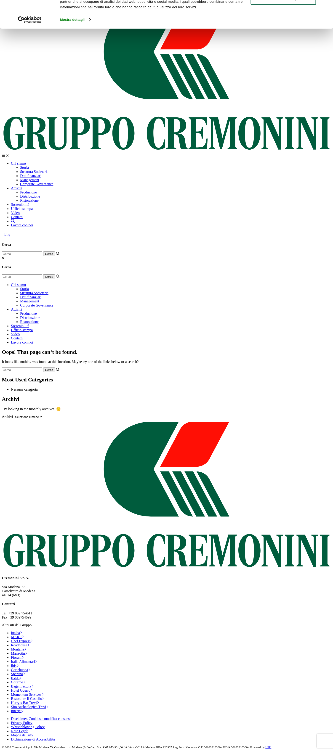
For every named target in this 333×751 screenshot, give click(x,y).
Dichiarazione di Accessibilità (33, 739)
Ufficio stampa (22, 209)
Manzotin (19, 653)
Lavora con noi (22, 225)
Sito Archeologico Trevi (29, 707)
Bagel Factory (22, 686)
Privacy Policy (21, 723)
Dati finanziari (30, 176)
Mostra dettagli (72, 46)
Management (29, 180)
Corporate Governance (36, 184)
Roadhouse (20, 645)
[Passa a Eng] (7, 234)
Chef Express (22, 641)
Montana (18, 649)
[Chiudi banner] (326, 7)
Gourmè (18, 682)
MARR (17, 637)
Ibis (15, 666)
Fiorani (17, 657)
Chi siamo (18, 163)
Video (15, 213)
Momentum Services (27, 694)
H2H (268, 747)
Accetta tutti (283, 11)
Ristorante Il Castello (27, 699)
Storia (24, 167)
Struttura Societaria (34, 172)
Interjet (17, 711)
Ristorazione (29, 200)
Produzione (28, 192)
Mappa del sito (22, 735)
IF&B (16, 678)
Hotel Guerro (22, 690)
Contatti (17, 217)
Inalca (16, 633)
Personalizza (283, 25)
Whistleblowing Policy (28, 727)
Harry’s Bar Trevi (25, 703)
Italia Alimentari (24, 662)
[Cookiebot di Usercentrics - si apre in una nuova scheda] (30, 45)
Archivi (7, 417)
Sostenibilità (20, 204)
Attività (16, 188)
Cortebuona (20, 670)
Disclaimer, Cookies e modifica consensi (41, 719)
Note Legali (19, 731)
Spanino (18, 674)
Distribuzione (30, 196)
